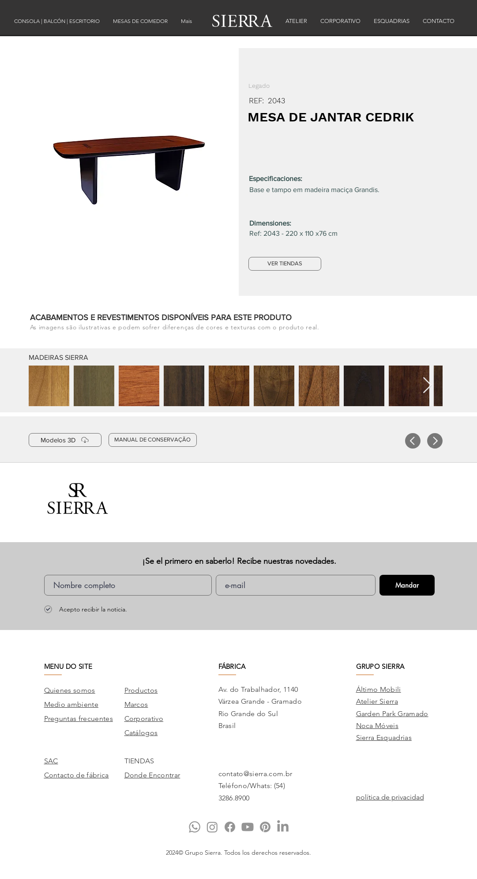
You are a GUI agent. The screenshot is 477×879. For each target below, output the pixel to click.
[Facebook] (230, 827)
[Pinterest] (265, 827)
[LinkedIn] (283, 827)
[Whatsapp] (195, 827)
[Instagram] (212, 827)
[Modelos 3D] (65, 440)
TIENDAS (139, 761)
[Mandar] (407, 585)
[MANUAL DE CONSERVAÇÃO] (153, 440)
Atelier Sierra (377, 701)
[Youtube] (247, 827)
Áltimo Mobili (378, 689)
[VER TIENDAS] (284, 264)
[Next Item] (427, 385)
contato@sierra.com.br (255, 774)
